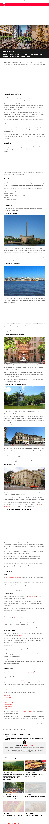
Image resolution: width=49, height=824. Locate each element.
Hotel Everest (8, 704)
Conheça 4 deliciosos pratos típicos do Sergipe (34, 775)
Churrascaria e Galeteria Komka (12, 577)
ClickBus (23, 681)
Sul (35, 813)
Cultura (6, 729)
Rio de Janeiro (7, 794)
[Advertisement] (24, 15)
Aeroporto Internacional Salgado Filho (26, 673)
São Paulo (6, 772)
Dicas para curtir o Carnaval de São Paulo (12, 816)
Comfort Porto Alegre (10, 701)
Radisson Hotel (9, 706)
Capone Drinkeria (18, 618)
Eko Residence (8, 695)
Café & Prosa (21, 653)
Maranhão (28, 794)
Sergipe (33, 772)
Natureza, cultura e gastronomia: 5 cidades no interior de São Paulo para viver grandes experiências (13, 777)
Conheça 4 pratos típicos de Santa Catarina (33, 816)
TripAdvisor (25, 711)
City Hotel (7, 708)
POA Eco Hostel (9, 702)
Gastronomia (22, 729)
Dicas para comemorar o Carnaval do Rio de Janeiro (11, 797)
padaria (20, 635)
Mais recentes (24, 1)
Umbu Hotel (8, 697)
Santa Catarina (30, 813)
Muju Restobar (32, 596)
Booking (20, 711)
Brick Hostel (8, 699)
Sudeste (12, 772)
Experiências (13, 729)
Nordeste (28, 772)
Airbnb (30, 711)
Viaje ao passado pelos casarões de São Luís (35, 797)
